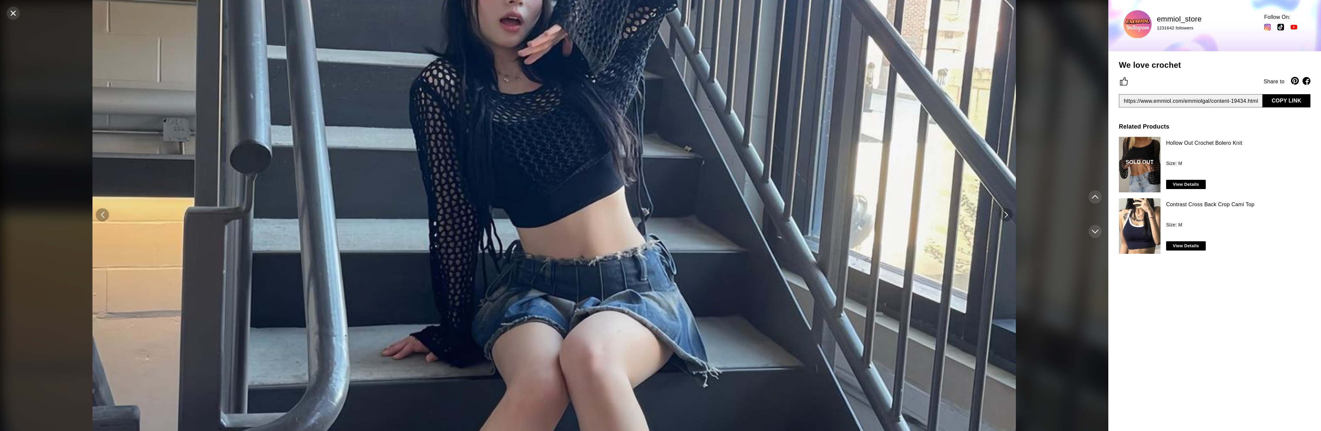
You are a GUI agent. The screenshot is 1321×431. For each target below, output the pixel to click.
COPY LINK (1287, 100)
